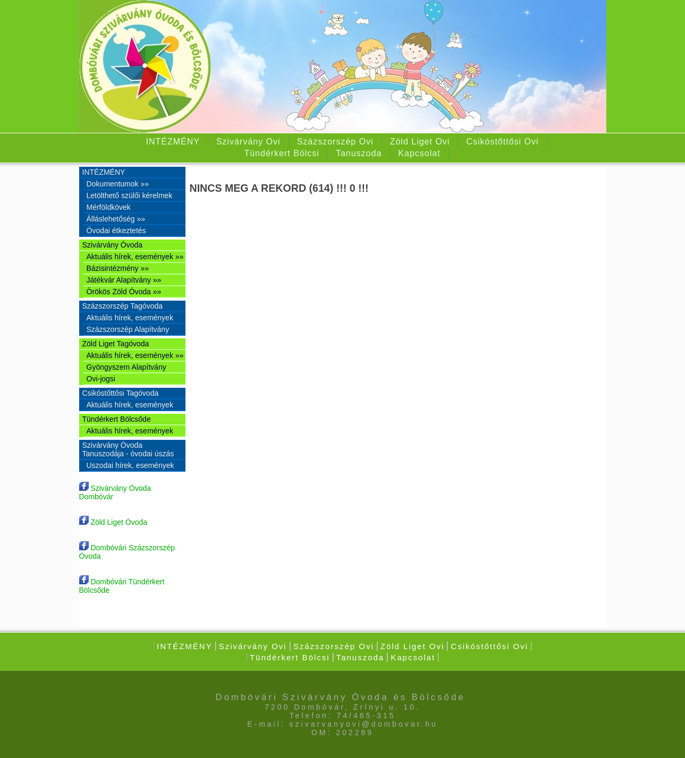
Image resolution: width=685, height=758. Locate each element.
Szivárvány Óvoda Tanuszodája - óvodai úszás (128, 449)
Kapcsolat (419, 153)
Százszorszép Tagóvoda (122, 306)
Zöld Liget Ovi (420, 141)
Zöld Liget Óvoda (113, 522)
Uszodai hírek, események (130, 465)
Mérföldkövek (109, 207)
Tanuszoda (359, 153)
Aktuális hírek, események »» (135, 256)
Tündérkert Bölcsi (281, 153)
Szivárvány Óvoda (112, 245)
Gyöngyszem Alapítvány (126, 367)
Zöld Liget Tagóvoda (115, 343)
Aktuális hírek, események (130, 317)
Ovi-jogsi (101, 378)
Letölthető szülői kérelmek (130, 195)
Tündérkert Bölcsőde (116, 419)
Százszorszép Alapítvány (128, 329)
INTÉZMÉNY (172, 141)
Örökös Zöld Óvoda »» (124, 291)
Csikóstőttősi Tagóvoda (120, 393)
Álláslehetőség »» (116, 219)
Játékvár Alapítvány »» (124, 280)
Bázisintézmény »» (118, 268)
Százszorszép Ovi (335, 141)
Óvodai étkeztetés (116, 230)
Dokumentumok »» (118, 184)
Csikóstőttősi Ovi (502, 141)
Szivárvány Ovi (248, 141)
